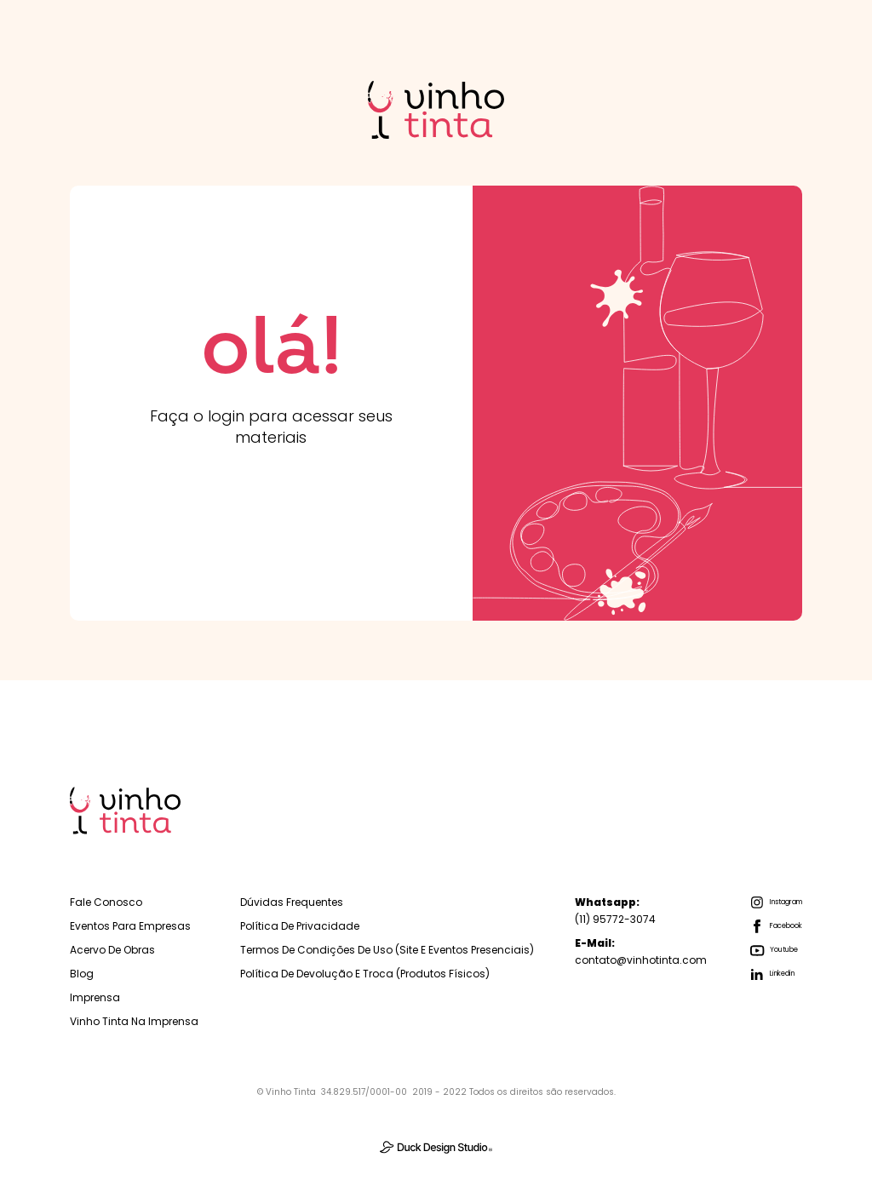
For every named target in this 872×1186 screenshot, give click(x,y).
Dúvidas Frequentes (291, 902)
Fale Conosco (106, 902)
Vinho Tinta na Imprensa (134, 1021)
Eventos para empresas (130, 926)
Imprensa (95, 997)
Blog (82, 973)
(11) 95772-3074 (615, 910)
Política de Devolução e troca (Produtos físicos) (365, 973)
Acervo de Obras (112, 949)
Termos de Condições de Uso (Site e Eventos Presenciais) (387, 949)
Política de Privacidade (299, 926)
